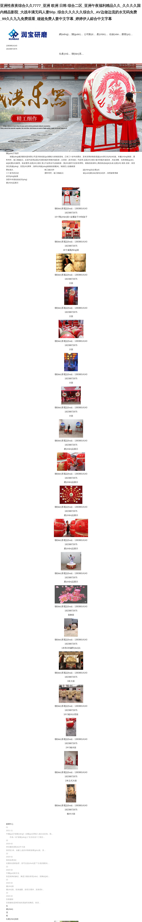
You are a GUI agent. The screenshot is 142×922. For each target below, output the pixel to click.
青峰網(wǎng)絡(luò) (18, 916)
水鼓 (140, 8)
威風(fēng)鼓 (99, 2)
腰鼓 (140, 2)
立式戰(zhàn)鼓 (126, 2)
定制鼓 (130, 8)
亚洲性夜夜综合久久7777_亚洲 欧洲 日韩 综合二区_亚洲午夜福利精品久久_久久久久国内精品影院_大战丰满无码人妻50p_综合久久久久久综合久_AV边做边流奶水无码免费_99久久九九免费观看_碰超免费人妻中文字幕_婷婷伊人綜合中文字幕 (70, 12)
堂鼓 (112, 2)
